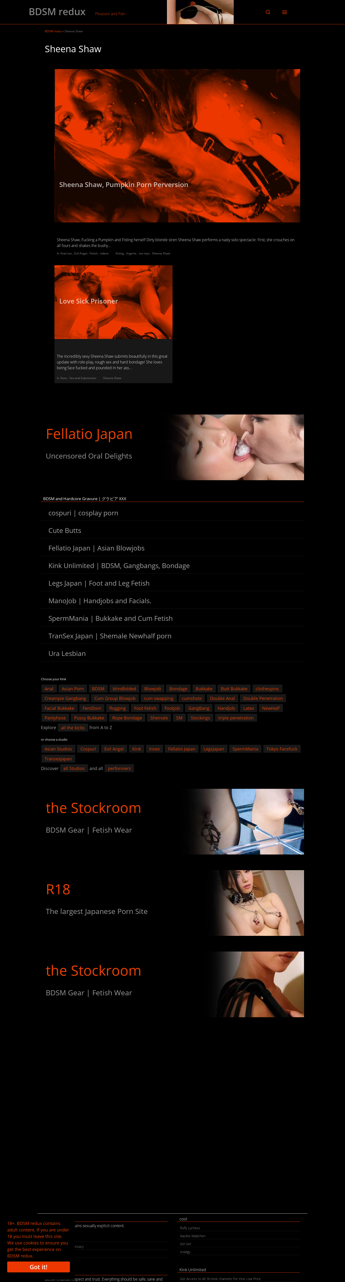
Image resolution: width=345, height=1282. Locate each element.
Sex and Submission (82, 378)
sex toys (144, 253)
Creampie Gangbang (65, 698)
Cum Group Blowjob (115, 698)
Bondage (178, 688)
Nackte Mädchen (193, 1236)
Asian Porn (73, 688)
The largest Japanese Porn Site (97, 911)
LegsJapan (214, 749)
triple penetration (236, 718)
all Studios (74, 768)
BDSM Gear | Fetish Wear (89, 830)
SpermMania (245, 749)
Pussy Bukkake (89, 718)
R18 (58, 888)
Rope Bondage (127, 718)
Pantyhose (55, 718)
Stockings (200, 718)
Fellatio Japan (89, 433)
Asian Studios (58, 749)
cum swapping (158, 698)
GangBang (198, 708)
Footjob (172, 708)
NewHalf (270, 708)
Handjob (226, 708)
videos (104, 253)
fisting (120, 253)
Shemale (159, 718)
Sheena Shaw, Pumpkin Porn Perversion (123, 184)
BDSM (98, 688)
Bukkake (204, 688)
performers (119, 768)
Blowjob (152, 688)
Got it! (38, 1267)
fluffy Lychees (190, 1228)
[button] (268, 12)
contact (53, 1238)
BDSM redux (57, 11)
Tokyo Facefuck (281, 749)
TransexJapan (58, 758)
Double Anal (222, 698)
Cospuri (88, 749)
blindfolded (124, 688)
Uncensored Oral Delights (89, 456)
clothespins (267, 688)
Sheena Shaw (161, 253)
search (52, 1254)
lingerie (131, 253)
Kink (136, 749)
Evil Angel (80, 253)
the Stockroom (93, 807)
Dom (63, 378)
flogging (117, 708)
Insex (154, 749)
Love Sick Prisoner (88, 300)
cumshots (192, 698)
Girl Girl (185, 1244)
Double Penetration (263, 698)
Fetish (94, 253)
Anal (49, 688)
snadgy (185, 1252)
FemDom (92, 708)
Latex (248, 708)
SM (179, 718)
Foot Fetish (145, 708)
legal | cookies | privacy (65, 1246)
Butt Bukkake (234, 688)
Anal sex (66, 253)
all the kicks (73, 727)
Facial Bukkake (59, 708)
